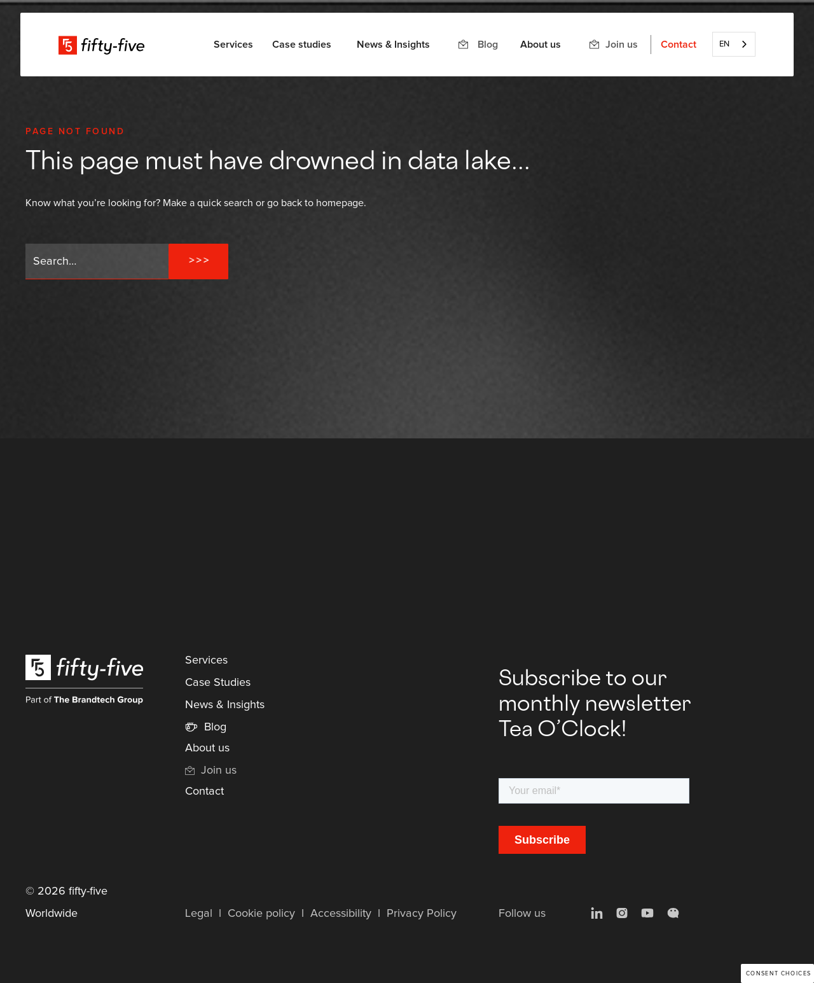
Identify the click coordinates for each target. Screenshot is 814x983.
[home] (101, 44)
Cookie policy (261, 913)
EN (724, 44)
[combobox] (733, 44)
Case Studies (218, 682)
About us (540, 44)
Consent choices (778, 974)
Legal (198, 913)
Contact (678, 44)
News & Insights (393, 44)
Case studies (301, 44)
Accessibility (340, 913)
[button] (233, 44)
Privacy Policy (422, 913)
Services (206, 660)
